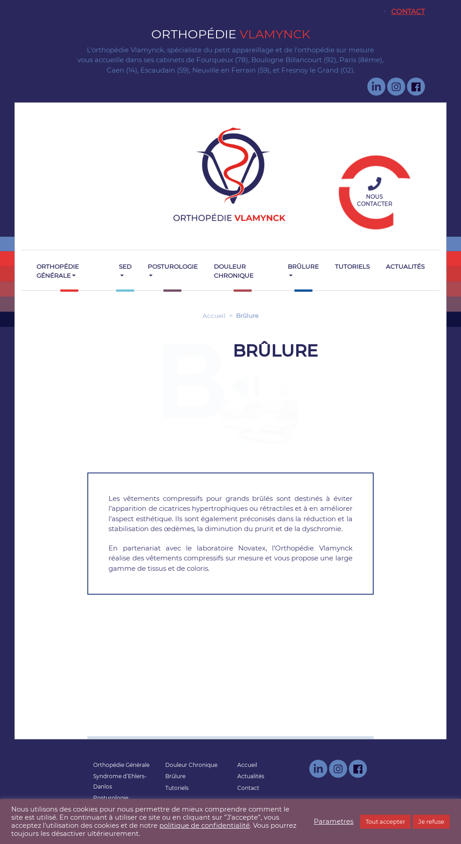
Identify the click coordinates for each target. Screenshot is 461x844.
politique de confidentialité (204, 825)
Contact (408, 11)
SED (125, 266)
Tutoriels (352, 266)
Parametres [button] (333, 821)
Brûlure (303, 266)
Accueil (214, 315)
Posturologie (173, 266)
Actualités (405, 266)
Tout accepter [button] (385, 821)
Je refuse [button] (431, 821)
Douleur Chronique (233, 271)
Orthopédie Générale (57, 271)
